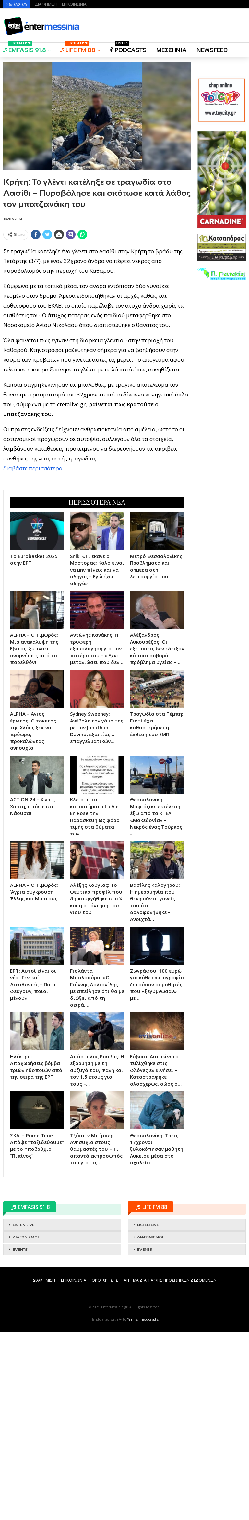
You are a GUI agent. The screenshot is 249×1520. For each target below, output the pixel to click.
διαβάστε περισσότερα (33, 562)
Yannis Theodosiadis (143, 1507)
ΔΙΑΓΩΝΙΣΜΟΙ (26, 1425)
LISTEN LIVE (23, 1412)
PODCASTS (128, 48)
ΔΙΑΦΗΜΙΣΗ (46, 4)
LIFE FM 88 (77, 48)
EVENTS (20, 1437)
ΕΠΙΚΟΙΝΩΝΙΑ (74, 4)
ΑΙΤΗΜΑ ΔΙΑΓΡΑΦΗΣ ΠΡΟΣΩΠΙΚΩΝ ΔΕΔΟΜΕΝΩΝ (170, 1468)
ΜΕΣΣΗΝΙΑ (171, 50)
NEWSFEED (212, 50)
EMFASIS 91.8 (24, 48)
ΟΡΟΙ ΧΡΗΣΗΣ (105, 1468)
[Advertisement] (97, 288)
